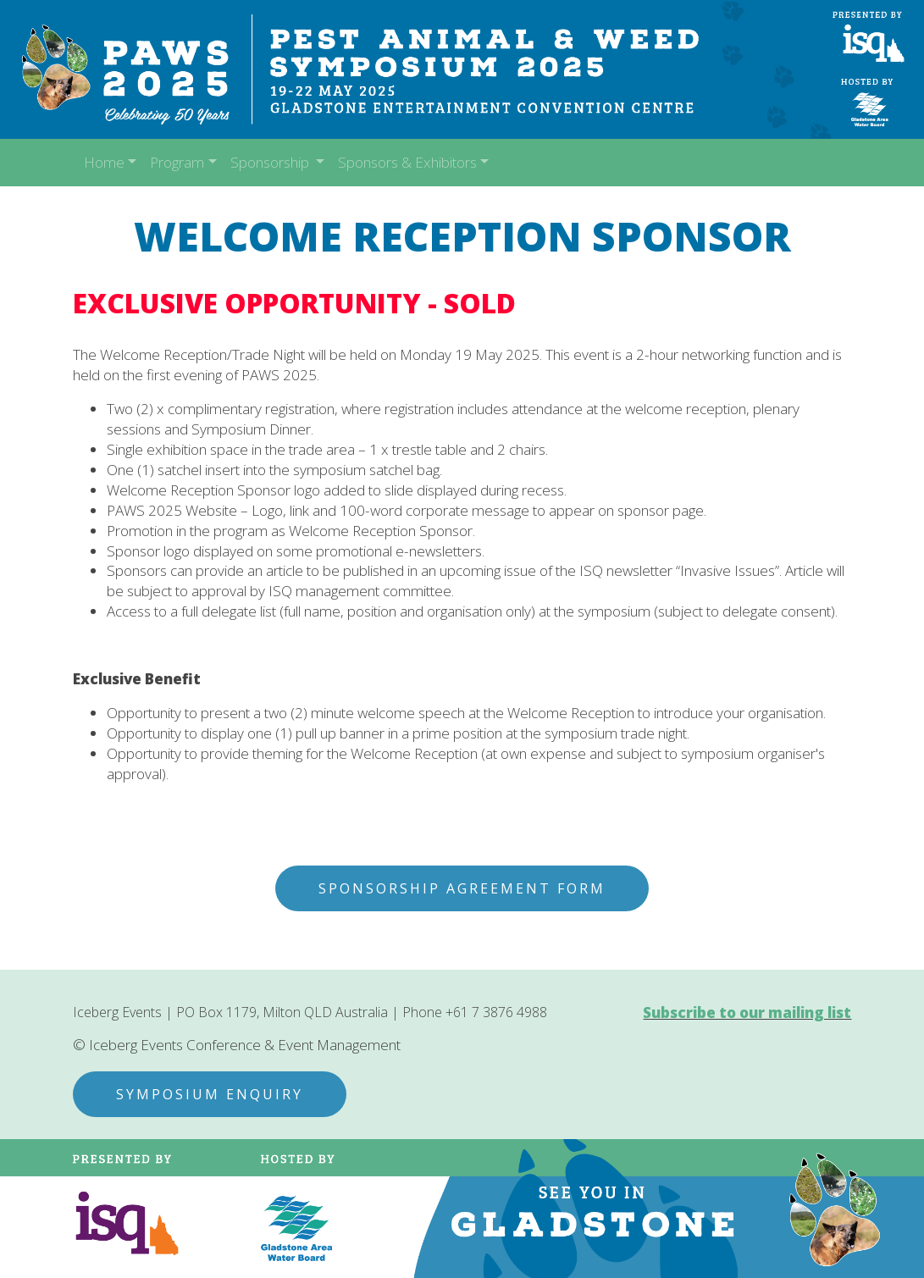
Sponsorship (271, 162)
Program (177, 162)
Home (104, 162)
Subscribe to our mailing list (747, 1012)
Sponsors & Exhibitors (407, 162)
